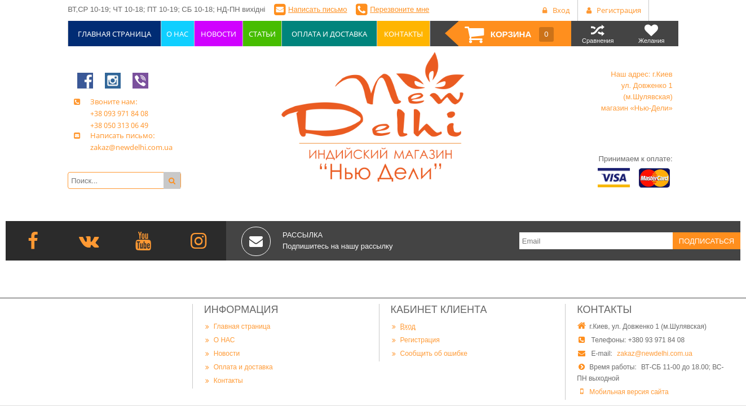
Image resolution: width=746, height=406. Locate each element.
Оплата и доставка (238, 367)
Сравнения (598, 33)
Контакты (223, 380)
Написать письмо (317, 9)
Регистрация (415, 340)
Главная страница (237, 326)
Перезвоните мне (399, 9)
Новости (222, 353)
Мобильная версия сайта (628, 392)
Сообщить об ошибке (429, 353)
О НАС (219, 340)
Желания (651, 33)
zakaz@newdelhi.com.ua (654, 354)
